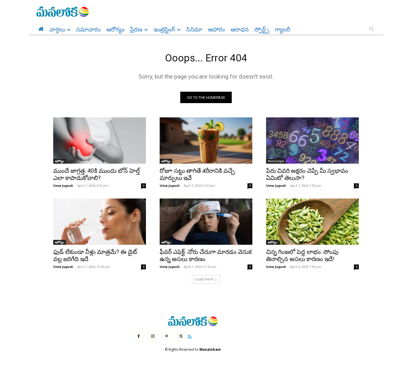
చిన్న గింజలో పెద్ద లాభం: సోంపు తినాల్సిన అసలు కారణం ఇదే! (302, 257)
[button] (372, 30)
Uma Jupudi (63, 187)
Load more (206, 281)
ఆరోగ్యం (59, 163)
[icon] (190, 338)
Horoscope (276, 163)
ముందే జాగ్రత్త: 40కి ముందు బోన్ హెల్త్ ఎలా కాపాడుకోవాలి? (96, 176)
